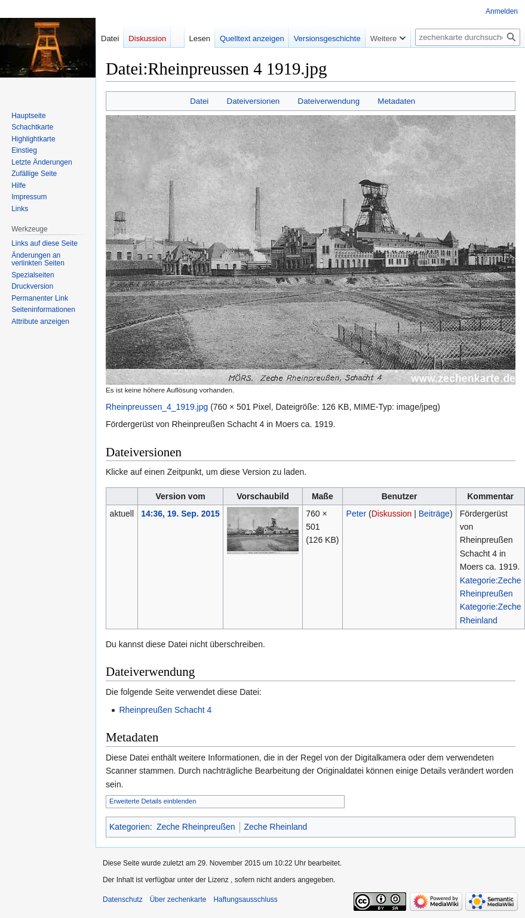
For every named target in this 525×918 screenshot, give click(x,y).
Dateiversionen (253, 101)
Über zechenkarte (178, 899)
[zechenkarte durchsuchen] (467, 37)
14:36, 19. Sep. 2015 (180, 513)
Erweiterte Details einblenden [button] (153, 801)
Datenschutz (123, 899)
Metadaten (396, 101)
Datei (199, 101)
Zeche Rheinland (276, 827)
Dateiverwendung (329, 101)
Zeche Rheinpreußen (195, 827)
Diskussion (392, 513)
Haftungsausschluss (245, 899)
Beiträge (434, 513)
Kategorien (129, 827)
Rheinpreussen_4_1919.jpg (157, 407)
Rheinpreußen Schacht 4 (165, 710)
